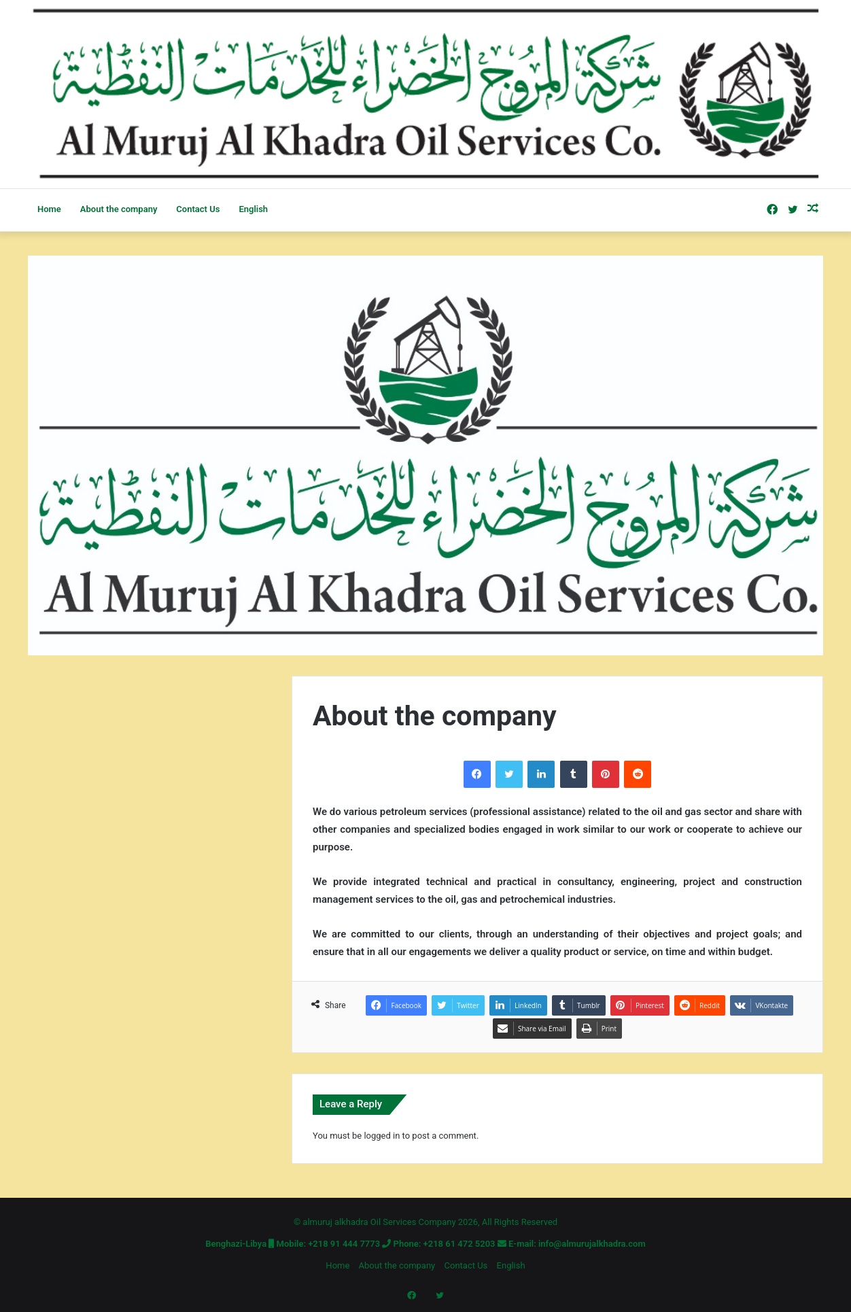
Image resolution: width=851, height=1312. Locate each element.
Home (49, 209)
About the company (119, 209)
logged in (382, 1135)
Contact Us (198, 209)
